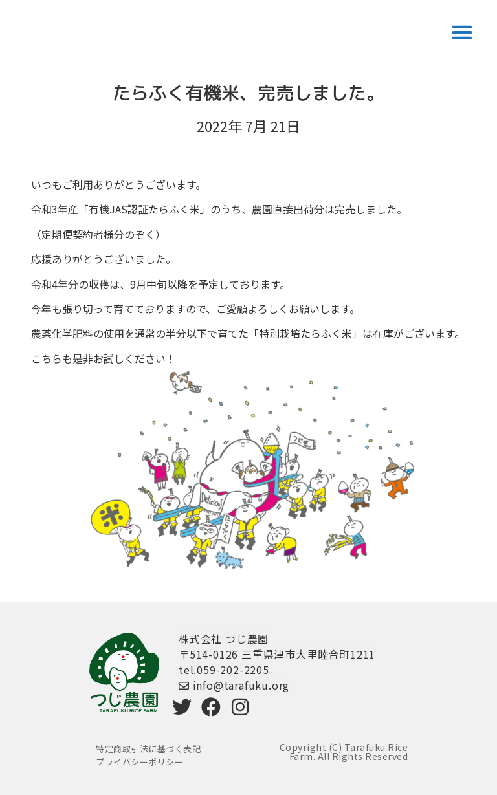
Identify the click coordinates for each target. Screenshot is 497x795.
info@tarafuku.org (234, 685)
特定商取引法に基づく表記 (148, 749)
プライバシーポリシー (139, 762)
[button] (462, 32)
